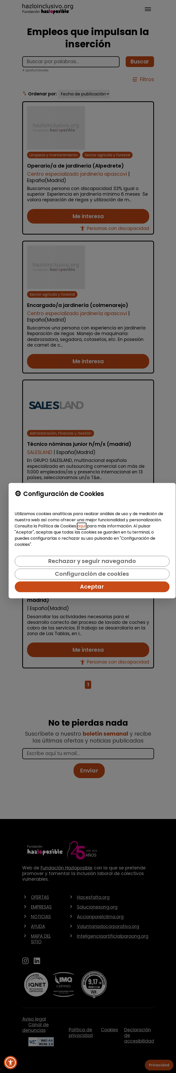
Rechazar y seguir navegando (92, 561)
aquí (81, 526)
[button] (10, 1062)
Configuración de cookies (92, 574)
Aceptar (92, 587)
